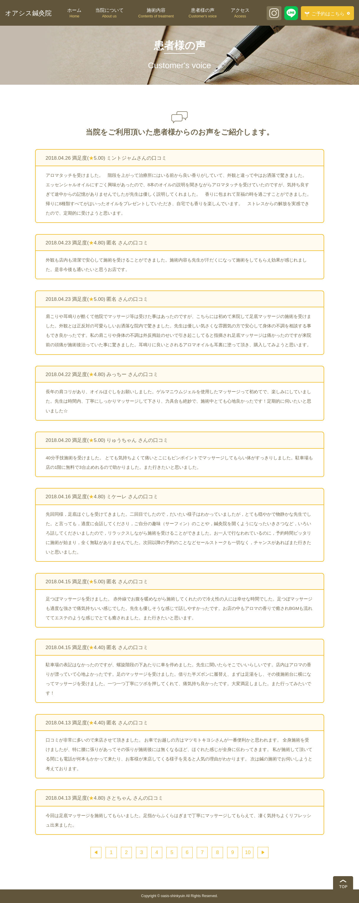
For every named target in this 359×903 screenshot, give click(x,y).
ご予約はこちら (324, 14)
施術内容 (156, 13)
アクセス (240, 13)
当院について (109, 13)
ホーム (74, 13)
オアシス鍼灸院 (28, 13)
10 (248, 852)
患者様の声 (202, 13)
